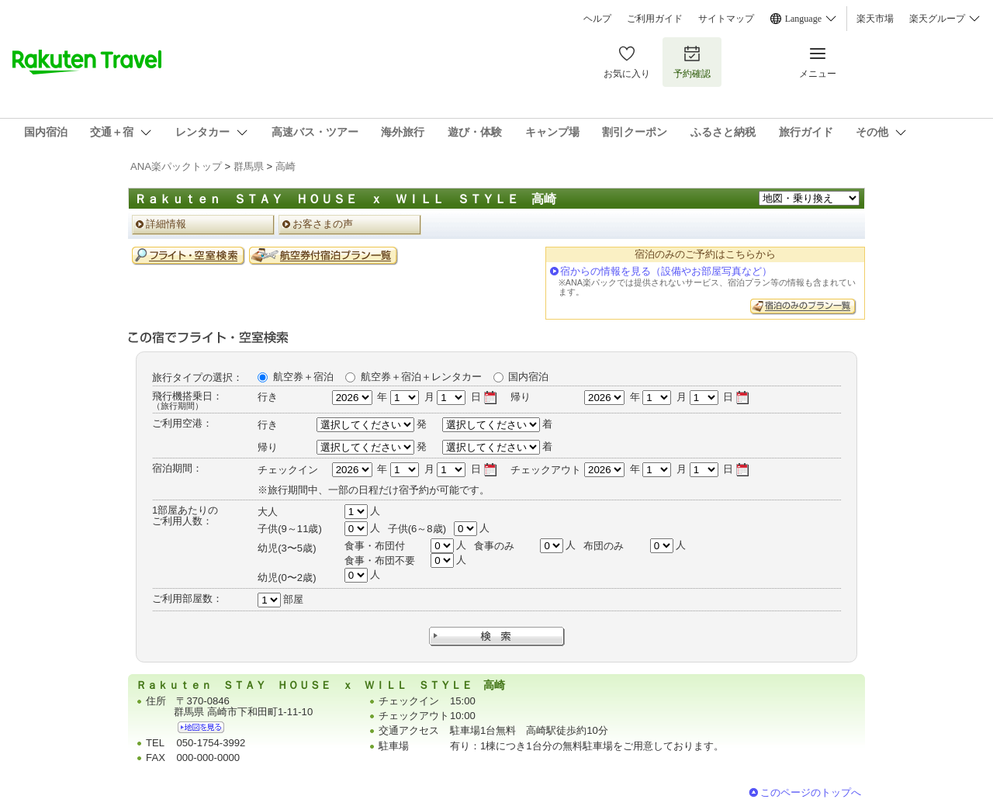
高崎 (285, 166)
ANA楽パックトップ (176, 166)
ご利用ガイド (655, 18)
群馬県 (249, 166)
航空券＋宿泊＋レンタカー (421, 376)
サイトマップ (726, 18)
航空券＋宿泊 (303, 376)
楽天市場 (875, 18)
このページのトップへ (810, 792)
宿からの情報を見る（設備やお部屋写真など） (666, 271)
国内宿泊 (528, 376)
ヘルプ (597, 18)
